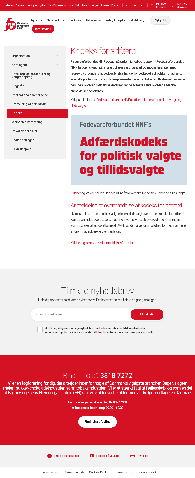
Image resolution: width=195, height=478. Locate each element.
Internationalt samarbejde (30, 95)
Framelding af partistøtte (29, 104)
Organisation (21, 56)
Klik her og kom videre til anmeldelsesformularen (104, 242)
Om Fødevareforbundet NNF (64, 5)
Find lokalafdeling (98, 421)
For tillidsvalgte (90, 5)
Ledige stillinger (23, 140)
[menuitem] (37, 20)
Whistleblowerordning (27, 122)
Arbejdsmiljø (114, 20)
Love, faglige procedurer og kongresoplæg (31, 75)
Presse (105, 5)
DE (127, 6)
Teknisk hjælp (21, 149)
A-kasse (76, 20)
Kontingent (19, 65)
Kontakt (115, 5)
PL (142, 6)
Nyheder (36, 20)
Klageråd (18, 86)
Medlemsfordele (15, 5)
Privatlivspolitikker (24, 131)
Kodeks (17, 113)
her (100, 332)
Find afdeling (135, 20)
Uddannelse (94, 20)
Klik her (76, 193)
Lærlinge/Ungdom (36, 5)
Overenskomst (57, 20)
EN (134, 6)
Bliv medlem (43, 29)
